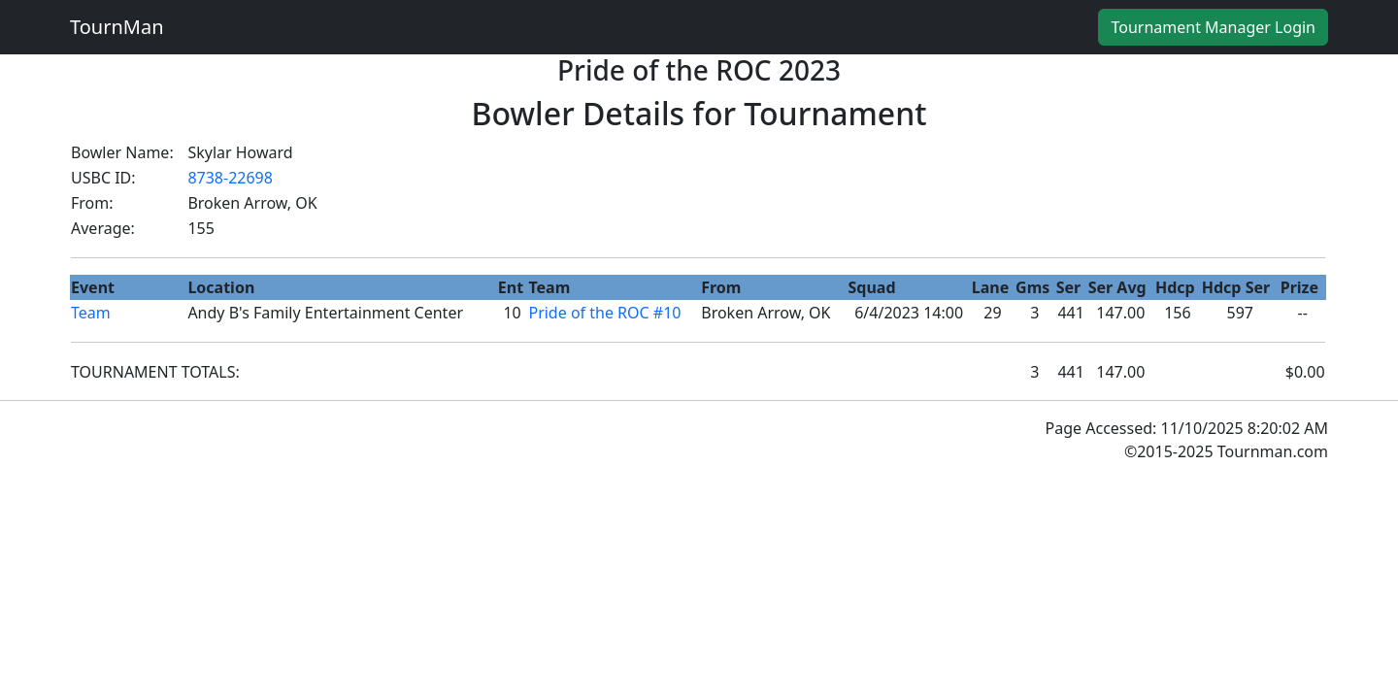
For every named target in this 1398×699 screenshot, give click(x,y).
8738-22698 (230, 177)
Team (91, 312)
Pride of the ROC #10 (604, 312)
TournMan (117, 27)
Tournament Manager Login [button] (1213, 27)
